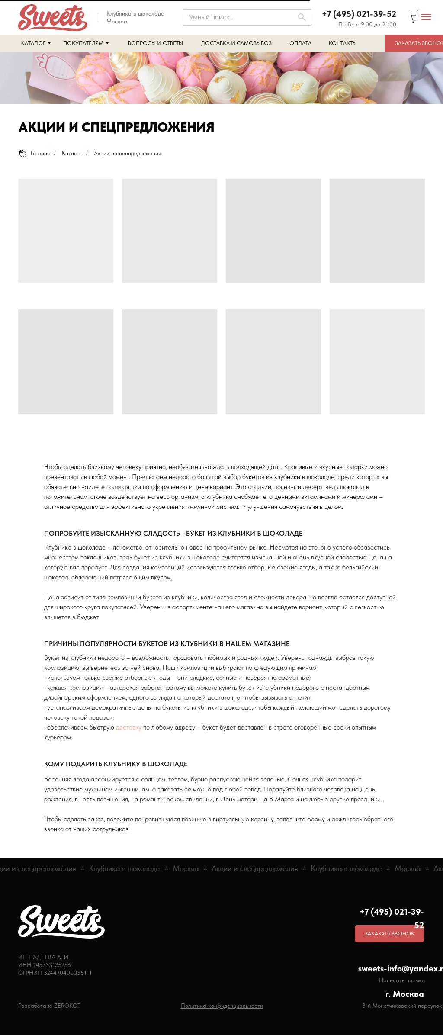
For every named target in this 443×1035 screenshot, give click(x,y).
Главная (34, 153)
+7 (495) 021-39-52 (359, 14)
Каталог (72, 153)
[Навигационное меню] (426, 17)
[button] (389, 933)
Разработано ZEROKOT (49, 1005)
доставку (128, 727)
